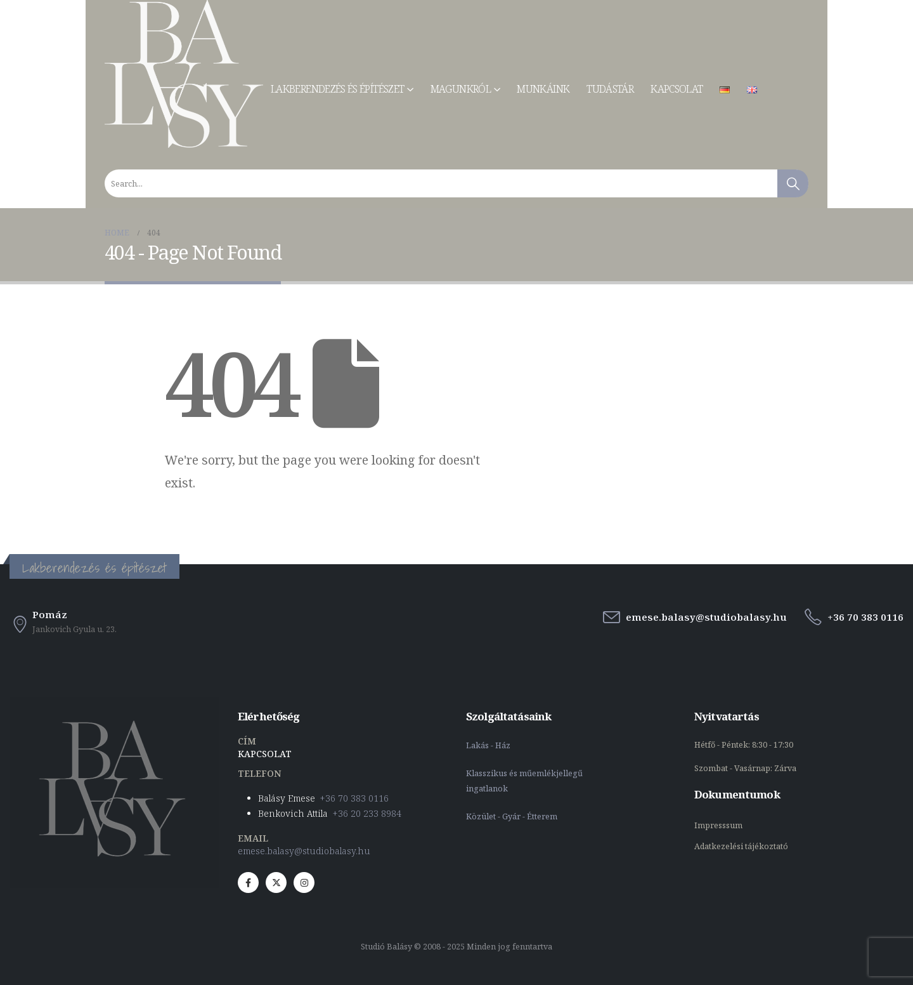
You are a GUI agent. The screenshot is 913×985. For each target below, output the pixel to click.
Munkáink (543, 89)
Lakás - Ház (489, 745)
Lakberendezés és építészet (337, 89)
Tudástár (609, 89)
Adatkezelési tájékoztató (741, 846)
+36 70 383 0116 (354, 798)
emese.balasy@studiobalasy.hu (304, 851)
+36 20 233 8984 (367, 813)
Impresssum (719, 825)
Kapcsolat (677, 89)
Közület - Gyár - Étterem (512, 816)
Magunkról (461, 89)
